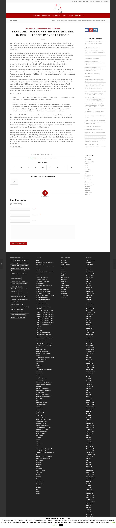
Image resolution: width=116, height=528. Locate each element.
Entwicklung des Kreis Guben (43, 307)
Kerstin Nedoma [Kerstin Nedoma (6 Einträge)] (22, 294)
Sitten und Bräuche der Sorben (44, 382)
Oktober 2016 (89, 406)
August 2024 (89, 264)
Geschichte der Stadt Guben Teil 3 (45, 316)
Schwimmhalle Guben (41, 379)
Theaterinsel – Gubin (41, 431)
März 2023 (89, 287)
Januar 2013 (89, 493)
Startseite (36, 15)
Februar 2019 (89, 361)
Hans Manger (87, 137)
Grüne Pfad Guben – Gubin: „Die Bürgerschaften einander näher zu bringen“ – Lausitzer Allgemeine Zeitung (95, 122)
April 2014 (88, 464)
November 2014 (90, 450)
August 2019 (89, 353)
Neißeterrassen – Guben (99, 106)
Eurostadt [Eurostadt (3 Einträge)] (23, 270)
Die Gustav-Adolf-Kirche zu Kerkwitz (45, 295)
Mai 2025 (88, 262)
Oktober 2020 (89, 334)
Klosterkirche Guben (41, 349)
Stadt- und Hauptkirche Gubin (43, 390)
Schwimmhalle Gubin (41, 380)
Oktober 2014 (89, 452)
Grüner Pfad (100, 100)
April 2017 (88, 394)
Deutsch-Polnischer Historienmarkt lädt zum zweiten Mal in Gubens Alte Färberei (95, 146)
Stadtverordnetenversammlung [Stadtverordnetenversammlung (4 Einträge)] (18, 314)
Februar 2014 (89, 468)
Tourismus (56, 15)
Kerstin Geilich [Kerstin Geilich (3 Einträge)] (14, 294)
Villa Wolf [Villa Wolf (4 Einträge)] (13, 317)
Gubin (86, 167)
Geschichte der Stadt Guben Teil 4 (45, 318)
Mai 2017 (88, 392)
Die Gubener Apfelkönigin (42, 289)
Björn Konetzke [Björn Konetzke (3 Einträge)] (24, 265)
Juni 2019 (88, 355)
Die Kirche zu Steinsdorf (42, 305)
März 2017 (89, 396)
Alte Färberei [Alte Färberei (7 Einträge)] (17, 260)
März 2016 (89, 419)
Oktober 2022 (89, 295)
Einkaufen (38, 400)
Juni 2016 (88, 414)
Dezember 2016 (90, 402)
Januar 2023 (89, 291)
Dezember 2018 (90, 365)
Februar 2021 (89, 326)
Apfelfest (38, 474)
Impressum (38, 342)
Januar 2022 (89, 307)
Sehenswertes (39, 464)
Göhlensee (38, 326)
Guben (39, 28)
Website (34, 220)
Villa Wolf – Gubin (40, 433)
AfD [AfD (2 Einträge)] (12, 260)
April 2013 (88, 487)
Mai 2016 (88, 415)
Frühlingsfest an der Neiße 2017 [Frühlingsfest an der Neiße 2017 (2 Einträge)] (18, 281)
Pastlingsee (39, 371)
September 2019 (90, 351)
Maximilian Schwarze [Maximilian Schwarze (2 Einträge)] (15, 301)
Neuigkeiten (46, 15)
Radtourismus (39, 468)
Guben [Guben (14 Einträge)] (12, 286)
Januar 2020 (89, 345)
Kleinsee (38, 347)
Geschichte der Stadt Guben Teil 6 (45, 322)
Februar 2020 (89, 344)
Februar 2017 (89, 398)
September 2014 (90, 454)
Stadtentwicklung (47, 28)
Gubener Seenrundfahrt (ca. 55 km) (45, 449)
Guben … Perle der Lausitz (43, 332)
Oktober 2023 (89, 276)
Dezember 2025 (90, 260)
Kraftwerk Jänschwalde (42, 351)
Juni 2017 (88, 390)
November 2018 (90, 367)
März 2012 (89, 513)
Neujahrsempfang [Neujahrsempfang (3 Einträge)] (15, 304)
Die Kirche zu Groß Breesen (43, 299)
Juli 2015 (88, 435)
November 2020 (90, 332)
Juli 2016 (88, 412)
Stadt (64, 15)
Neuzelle (38, 367)
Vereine (38, 466)
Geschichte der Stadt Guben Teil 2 (45, 314)
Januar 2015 (89, 447)
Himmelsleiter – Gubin (98, 94)
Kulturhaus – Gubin (41, 423)
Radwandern (88, 179)
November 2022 (90, 293)
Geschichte (87, 163)
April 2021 (88, 322)
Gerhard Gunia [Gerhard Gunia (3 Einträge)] (14, 283)
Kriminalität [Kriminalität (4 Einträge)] (13, 299)
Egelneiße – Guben (41, 417)
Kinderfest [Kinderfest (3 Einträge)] (13, 296)
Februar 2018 (89, 382)
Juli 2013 (88, 482)
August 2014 (89, 456)
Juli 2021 (88, 316)
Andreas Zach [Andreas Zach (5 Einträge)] (25, 260)
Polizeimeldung (89, 175)
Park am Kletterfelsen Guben (43, 427)
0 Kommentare (45, 154)
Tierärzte (38, 485)
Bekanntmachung (72, 20)
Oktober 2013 (89, 476)
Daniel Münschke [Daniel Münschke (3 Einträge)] (25, 268)
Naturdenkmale (40, 361)
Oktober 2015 (89, 429)
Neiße (37, 363)
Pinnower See (39, 373)
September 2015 (90, 431)
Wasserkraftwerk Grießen (42, 394)
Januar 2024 (89, 272)
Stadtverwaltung (40, 483)
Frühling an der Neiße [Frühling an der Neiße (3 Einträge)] (16, 278)
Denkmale (38, 437)
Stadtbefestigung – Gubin (42, 429)
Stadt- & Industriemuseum (42, 388)
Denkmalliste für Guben (42, 277)
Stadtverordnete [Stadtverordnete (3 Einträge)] (21, 312)
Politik (86, 173)
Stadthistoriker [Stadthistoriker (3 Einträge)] (20, 309)
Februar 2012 (89, 515)
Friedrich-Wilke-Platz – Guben (43, 419)
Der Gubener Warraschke (42, 281)
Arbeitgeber (41, 158)
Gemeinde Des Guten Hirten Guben (45, 311)
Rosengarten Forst (40, 377)
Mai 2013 (88, 485)
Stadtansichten (88, 183)
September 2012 (90, 501)
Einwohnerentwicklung (41, 402)
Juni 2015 (88, 437)
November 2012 (90, 497)
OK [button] (61, 525)
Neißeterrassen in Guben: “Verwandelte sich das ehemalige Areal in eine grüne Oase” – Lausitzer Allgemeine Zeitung (94, 105)
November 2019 (90, 349)
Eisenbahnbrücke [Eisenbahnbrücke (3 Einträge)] (15, 270)
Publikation (87, 177)
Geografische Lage (41, 404)
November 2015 (90, 427)
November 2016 (90, 404)
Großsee (38, 328)
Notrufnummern (40, 482)
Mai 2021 (88, 320)
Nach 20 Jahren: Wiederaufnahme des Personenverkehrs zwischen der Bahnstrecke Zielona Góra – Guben (94, 111)
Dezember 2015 (90, 425)
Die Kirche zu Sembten (42, 303)
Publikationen (39, 410)
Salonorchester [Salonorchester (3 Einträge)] (14, 306)
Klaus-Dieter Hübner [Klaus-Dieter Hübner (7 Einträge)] (21, 296)
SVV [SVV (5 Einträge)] (27, 314)
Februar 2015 (89, 445)
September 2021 (90, 312)
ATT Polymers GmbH (51, 158)
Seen (37, 447)
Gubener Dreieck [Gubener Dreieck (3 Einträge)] (15, 288)
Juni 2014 (88, 460)
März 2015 (89, 443)
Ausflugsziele (39, 460)
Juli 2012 (88, 505)
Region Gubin (39, 445)
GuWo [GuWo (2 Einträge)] (26, 288)
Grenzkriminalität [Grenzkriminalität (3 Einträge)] (23, 283)
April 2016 (88, 417)
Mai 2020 (88, 342)
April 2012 (88, 511)
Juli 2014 (88, 458)
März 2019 (89, 359)
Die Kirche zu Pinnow (41, 301)
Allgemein (87, 157)
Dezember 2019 (90, 347)
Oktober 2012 (89, 499)
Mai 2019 (88, 357)
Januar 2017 (89, 400)
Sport (86, 181)
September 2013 (90, 478)
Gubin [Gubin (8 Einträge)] (21, 288)
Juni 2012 (88, 507)
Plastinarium (39, 375)
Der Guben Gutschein (41, 279)
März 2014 (89, 466)
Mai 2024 (88, 268)
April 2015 (88, 441)
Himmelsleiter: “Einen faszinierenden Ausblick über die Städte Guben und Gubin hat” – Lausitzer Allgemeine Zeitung (95, 93)
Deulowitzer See (40, 283)
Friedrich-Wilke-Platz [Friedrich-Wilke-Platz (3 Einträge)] (15, 276)
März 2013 (89, 489)
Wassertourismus (40, 470)
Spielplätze (38, 386)
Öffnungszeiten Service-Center (44, 369)
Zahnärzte (38, 476)
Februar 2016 (89, 421)
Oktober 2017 (89, 384)
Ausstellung (88, 159)
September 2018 (90, 371)
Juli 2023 (88, 279)
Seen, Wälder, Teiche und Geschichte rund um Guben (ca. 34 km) (45, 452)
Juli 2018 (88, 375)
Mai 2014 (88, 462)
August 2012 (89, 503)
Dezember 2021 (90, 309)
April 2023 (88, 285)
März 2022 (89, 303)
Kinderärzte (39, 480)
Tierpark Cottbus (40, 392)
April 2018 (88, 380)
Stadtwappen (39, 414)
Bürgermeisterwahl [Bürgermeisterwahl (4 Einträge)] (15, 268)
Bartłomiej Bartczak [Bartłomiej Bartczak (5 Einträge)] (15, 265)
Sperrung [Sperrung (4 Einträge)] (13, 309)
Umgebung (87, 190)
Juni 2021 (88, 318)
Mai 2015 (88, 439)
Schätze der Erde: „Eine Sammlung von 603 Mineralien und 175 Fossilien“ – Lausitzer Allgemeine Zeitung (93, 128)
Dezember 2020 (90, 330)
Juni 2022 (88, 297)
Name (34, 208)
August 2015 (89, 433)
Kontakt (78, 15)
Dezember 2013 (90, 472)
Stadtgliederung (40, 412)
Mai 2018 (88, 379)
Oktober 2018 (89, 369)
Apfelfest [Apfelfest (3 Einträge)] (13, 263)
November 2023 (90, 274)
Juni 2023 (88, 281)
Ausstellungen (39, 435)
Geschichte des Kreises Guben (44, 324)
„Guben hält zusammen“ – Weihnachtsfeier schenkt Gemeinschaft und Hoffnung (95, 43)
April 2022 (88, 301)
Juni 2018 (88, 377)
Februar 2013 (89, 491)
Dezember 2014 (90, 449)
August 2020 (89, 336)
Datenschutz (39, 276)
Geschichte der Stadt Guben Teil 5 (45, 320)
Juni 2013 (88, 483)
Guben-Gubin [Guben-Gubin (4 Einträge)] (19, 286)
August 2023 (89, 277)
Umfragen (87, 188)
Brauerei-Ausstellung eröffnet (98, 137)
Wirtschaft (56, 28)
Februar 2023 (89, 289)
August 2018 (89, 373)
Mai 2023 (88, 283)
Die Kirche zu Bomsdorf (42, 297)
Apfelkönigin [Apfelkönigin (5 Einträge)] (19, 263)
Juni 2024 (88, 266)
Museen (38, 441)
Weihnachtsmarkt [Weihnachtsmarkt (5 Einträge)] (21, 317)
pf (53, 154)
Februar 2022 (89, 305)
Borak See (38, 270)
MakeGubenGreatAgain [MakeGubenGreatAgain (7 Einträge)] (23, 299)
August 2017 (89, 386)
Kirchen (38, 439)
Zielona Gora (39, 398)
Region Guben (39, 443)
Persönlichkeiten (40, 408)
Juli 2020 (88, 338)
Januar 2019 (89, 363)
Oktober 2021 (89, 311)
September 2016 (90, 408)
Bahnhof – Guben (40, 415)
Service (70, 15)
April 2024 (88, 270)
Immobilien (87, 169)
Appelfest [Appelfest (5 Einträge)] (26, 263)
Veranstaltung (88, 192)
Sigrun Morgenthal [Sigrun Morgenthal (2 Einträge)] (24, 306)
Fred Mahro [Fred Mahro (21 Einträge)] (23, 273)
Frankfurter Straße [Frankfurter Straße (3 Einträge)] (15, 273)
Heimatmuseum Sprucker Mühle (44, 338)
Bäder (37, 260)
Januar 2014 (89, 470)
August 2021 (89, 314)
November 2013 (90, 474)
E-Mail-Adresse (37, 214)
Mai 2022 (88, 299)
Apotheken (38, 478)
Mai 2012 (88, 509)
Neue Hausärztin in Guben (94, 47)
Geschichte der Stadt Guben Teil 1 (45, 312)
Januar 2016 (89, 423)
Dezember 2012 (90, 495)
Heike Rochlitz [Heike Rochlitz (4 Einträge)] (14, 291)
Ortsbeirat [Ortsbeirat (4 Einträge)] (23, 304)
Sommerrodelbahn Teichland (43, 384)
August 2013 (89, 480)
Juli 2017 (88, 388)
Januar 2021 (89, 328)
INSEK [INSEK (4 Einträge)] (20, 291)
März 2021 (89, 324)
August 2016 (89, 410)
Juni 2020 (88, 340)
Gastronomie (39, 472)
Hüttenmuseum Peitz (98, 129)
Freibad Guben (40, 309)
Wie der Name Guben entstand (44, 396)
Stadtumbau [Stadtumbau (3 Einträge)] (13, 312)
